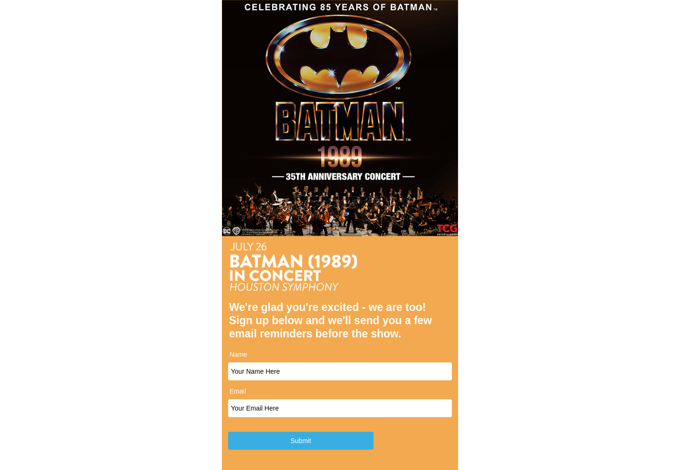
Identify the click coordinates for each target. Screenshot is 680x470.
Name (238, 354)
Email (238, 391)
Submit (300, 441)
